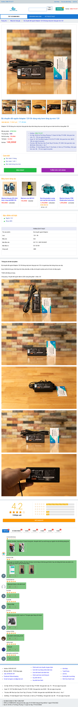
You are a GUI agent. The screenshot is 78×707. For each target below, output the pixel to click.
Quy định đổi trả (37, 677)
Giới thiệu (56, 1)
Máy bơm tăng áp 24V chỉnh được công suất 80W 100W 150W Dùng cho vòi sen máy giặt (10, 199)
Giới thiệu (65, 668)
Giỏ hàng (59, 9)
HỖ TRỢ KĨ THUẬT (50, 16)
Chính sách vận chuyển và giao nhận (43, 667)
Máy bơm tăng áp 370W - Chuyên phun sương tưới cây (67, 199)
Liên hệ (75, 1)
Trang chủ (5, 20)
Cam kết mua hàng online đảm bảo (42, 670)
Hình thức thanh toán (68, 679)
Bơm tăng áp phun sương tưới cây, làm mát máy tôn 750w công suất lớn (47, 199)
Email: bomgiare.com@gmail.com (13, 679)
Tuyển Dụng (66, 671)
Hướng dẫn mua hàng (69, 676)
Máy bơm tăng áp (15, 21)
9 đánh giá (13, 122)
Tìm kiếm (49, 8)
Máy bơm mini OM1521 (27, 198)
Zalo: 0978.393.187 (9, 673)
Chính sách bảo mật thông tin (41, 675)
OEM (11, 134)
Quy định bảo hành (38, 680)
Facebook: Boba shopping (11, 676)
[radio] (10, 512)
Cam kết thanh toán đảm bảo (41, 672)
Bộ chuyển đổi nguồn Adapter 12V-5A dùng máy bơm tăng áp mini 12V (43, 21)
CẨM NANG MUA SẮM (35, 16)
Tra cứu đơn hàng (66, 1)
